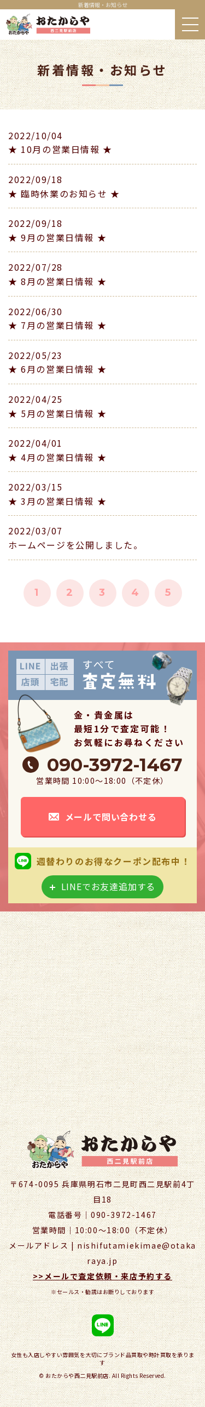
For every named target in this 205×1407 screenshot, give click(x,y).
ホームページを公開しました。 (75, 544)
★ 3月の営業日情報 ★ (57, 501)
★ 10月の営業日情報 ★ (60, 149)
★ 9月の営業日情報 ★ (57, 237)
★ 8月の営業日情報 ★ (57, 281)
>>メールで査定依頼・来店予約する (102, 1276)
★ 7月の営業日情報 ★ (57, 325)
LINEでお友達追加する (108, 886)
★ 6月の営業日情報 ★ (57, 368)
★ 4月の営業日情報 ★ (57, 457)
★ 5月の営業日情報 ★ (57, 413)
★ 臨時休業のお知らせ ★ (64, 193)
